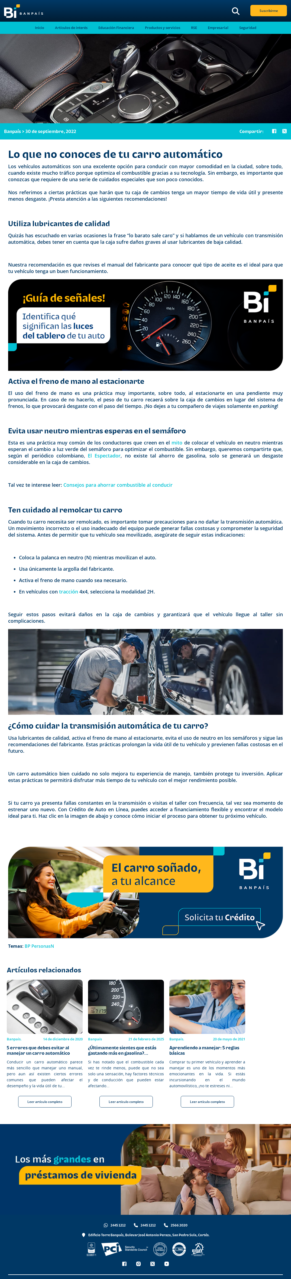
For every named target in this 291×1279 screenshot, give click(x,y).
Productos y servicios (162, 27)
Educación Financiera (116, 27)
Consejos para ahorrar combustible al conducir (118, 485)
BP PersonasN (39, 946)
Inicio (39, 27)
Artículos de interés (71, 27)
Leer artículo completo (44, 1101)
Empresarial (218, 27)
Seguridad (247, 27)
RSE (194, 27)
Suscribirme (269, 10)
